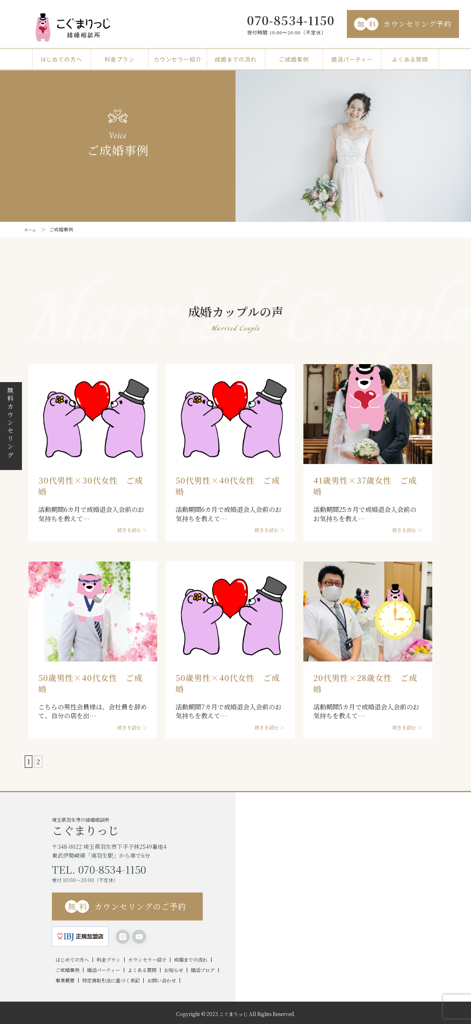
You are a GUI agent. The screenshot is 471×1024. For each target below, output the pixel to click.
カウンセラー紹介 (178, 59)
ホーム (31, 229)
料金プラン (120, 59)
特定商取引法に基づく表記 (111, 980)
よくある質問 (410, 59)
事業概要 (65, 980)
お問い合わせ (161, 980)
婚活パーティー (352, 59)
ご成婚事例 (294, 59)
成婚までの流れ (236, 59)
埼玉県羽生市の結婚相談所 (144, 826)
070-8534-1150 (290, 20)
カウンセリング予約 (402, 24)
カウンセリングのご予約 (125, 906)
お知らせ (173, 970)
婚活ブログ (203, 970)
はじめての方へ (61, 59)
